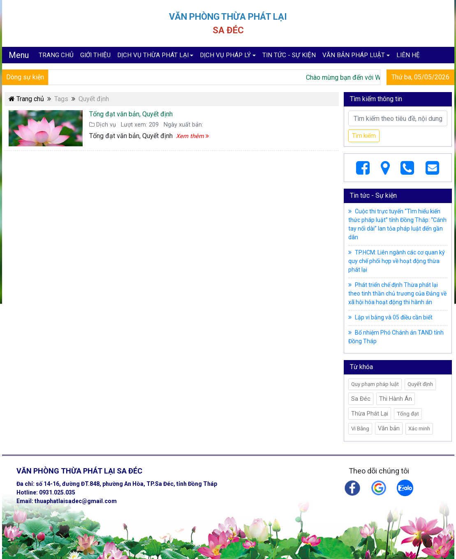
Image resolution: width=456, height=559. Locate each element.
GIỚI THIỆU (95, 55)
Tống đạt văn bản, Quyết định (131, 114)
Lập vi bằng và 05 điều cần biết (390, 317)
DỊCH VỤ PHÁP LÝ (225, 55)
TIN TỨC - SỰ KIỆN (289, 55)
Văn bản (389, 428)
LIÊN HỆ (408, 55)
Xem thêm (192, 136)
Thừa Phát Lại (369, 413)
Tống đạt (408, 414)
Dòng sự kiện (25, 77)
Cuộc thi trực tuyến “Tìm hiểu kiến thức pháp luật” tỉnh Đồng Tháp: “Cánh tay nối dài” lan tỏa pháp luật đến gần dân (397, 224)
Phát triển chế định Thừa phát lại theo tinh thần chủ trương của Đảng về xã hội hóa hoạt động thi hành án (397, 293)
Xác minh (419, 428)
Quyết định (420, 384)
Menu (19, 55)
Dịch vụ (102, 124)
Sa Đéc (360, 398)
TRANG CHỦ (56, 55)
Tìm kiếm (364, 135)
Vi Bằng (360, 428)
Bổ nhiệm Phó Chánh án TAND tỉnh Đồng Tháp (396, 336)
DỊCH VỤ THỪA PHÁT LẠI (153, 55)
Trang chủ (26, 99)
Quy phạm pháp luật (375, 384)
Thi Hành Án (395, 398)
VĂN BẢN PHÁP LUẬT (353, 55)
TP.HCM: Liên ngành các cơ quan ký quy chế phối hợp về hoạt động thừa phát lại (396, 261)
